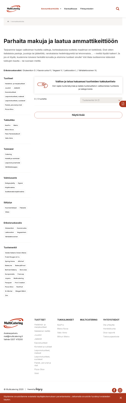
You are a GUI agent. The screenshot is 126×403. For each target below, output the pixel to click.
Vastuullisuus (70, 9)
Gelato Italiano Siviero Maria (15, 253)
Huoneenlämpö (11, 208)
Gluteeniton (9, 228)
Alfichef (21, 261)
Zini (6, 295)
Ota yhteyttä (108, 325)
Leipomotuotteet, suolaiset (15, 101)
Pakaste (23, 208)
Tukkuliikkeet (65, 320)
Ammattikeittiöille (50, 9)
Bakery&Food (20, 265)
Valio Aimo (9, 138)
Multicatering (19, 278)
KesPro (7, 125)
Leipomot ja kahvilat (12, 163)
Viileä (7, 212)
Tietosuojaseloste (111, 336)
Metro (16, 125)
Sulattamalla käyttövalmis (14, 192)
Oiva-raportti (109, 332)
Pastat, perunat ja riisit (13, 105)
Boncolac (23, 270)
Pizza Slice (9, 109)
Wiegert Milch (20, 291)
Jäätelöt (17, 88)
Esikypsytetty (10, 183)
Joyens (8, 278)
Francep (21, 274)
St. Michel (8, 291)
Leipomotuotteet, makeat (14, 96)
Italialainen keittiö (42, 331)
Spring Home (10, 261)
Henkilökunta (109, 328)
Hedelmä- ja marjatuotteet (15, 84)
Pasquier (8, 283)
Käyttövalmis (10, 187)
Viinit (36, 373)
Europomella (10, 274)
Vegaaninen (21, 232)
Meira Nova (9, 130)
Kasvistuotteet (10, 92)
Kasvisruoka (21, 228)
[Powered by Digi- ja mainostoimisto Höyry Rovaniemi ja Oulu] (35, 389)
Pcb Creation (20, 283)
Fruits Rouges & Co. (12, 257)
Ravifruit (19, 287)
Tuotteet (40, 320)
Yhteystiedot (86, 9)
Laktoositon (9, 232)
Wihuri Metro (63, 336)
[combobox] (101, 100)
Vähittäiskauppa (11, 167)
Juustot (8, 88)
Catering (8, 154)
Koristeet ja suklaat (43, 346)
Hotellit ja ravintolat (12, 158)
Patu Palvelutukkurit (12, 134)
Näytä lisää (78, 115)
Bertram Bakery (11, 270)
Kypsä (20, 183)
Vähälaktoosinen (11, 237)
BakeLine (8, 265)
